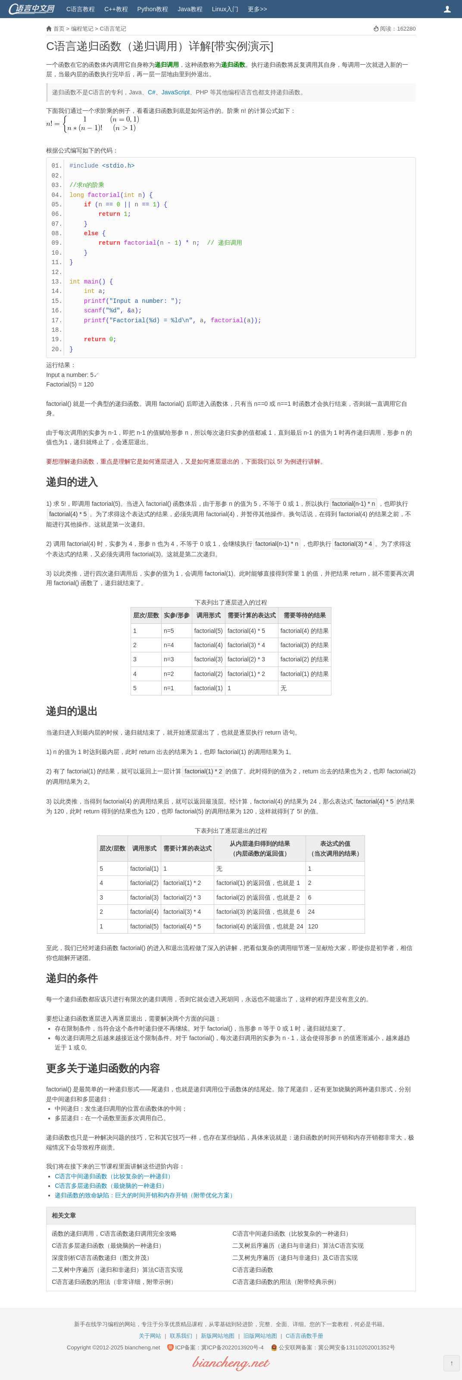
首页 (59, 28)
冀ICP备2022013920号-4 (232, 1347)
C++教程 (116, 9)
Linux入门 (225, 9)
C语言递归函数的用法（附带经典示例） (285, 1281)
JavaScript (176, 92)
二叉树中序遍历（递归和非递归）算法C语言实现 (117, 1269)
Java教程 (190, 9)
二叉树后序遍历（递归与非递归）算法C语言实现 (297, 1245)
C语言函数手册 (304, 1336)
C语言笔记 (113, 28)
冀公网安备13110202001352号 (356, 1347)
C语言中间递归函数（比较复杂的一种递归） (114, 1176)
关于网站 (150, 1336)
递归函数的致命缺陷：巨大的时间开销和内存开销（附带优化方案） (145, 1195)
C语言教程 (80, 9)
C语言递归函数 (252, 1269)
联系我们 (181, 1336)
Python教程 (153, 9)
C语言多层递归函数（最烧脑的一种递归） (111, 1185)
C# (152, 92)
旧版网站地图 (260, 1336)
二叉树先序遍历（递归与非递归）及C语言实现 (294, 1257)
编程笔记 (82, 28)
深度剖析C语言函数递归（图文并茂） (102, 1257)
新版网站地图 (217, 1336)
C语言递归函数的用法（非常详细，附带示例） (114, 1281)
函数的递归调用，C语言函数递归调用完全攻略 (114, 1233)
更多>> (257, 9)
